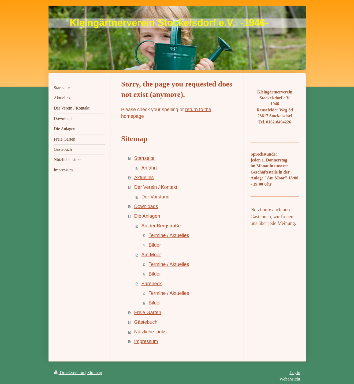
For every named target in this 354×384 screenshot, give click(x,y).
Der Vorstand (155, 196)
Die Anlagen (147, 216)
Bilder (154, 245)
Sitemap (94, 372)
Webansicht (290, 379)
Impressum (146, 341)
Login (294, 372)
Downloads (146, 206)
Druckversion (69, 372)
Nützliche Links (150, 331)
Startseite (144, 158)
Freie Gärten (147, 312)
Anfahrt (149, 168)
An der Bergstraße (161, 225)
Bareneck (151, 283)
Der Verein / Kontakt (155, 187)
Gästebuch (145, 322)
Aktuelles (144, 177)
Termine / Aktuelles (168, 235)
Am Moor (151, 254)
